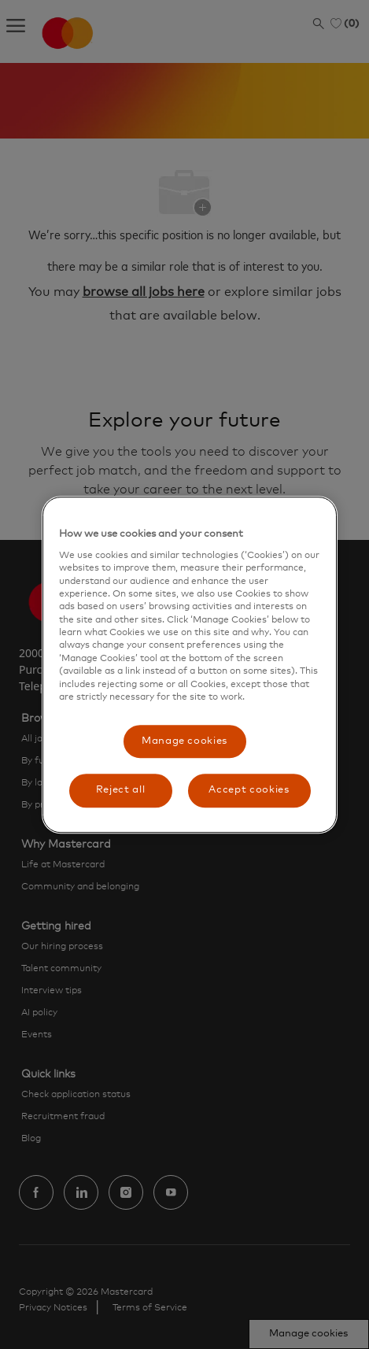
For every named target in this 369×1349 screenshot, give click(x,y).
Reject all (121, 790)
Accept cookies (248, 790)
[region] (189, 664)
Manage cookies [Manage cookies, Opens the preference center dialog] (184, 742)
